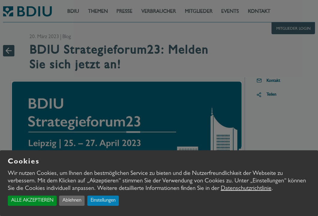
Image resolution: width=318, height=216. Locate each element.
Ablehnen (71, 200)
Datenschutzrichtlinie (246, 189)
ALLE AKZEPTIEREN (32, 200)
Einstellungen (103, 200)
